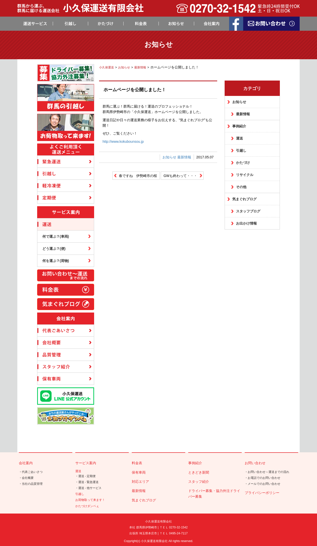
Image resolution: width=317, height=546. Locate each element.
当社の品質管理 (32, 484)
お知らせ (169, 157)
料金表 (137, 463)
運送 (239, 138)
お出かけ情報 (246, 223)
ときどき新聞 (198, 472)
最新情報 (184, 157)
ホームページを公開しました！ (135, 89)
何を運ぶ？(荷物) (55, 261)
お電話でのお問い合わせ (264, 478)
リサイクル (244, 175)
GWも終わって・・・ (180, 176)
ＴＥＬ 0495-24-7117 (173, 533)
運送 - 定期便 (87, 476)
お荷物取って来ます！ (90, 500)
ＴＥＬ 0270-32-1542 (173, 527)
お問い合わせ (255, 463)
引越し (241, 150)
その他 (241, 187)
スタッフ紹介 (198, 482)
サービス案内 (85, 463)
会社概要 (28, 478)
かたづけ (243, 163)
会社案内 (26, 463)
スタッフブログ (248, 211)
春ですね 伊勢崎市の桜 (138, 176)
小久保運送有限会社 (154, 541)
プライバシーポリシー (262, 493)
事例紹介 (239, 126)
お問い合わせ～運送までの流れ (268, 472)
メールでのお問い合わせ (264, 484)
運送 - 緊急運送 (88, 482)
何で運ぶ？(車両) (55, 236)
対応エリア (140, 482)
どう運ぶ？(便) (53, 249)
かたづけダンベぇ (87, 506)
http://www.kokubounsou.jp (123, 142)
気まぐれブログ (244, 199)
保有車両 (139, 472)
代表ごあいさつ (32, 472)
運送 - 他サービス (90, 488)
